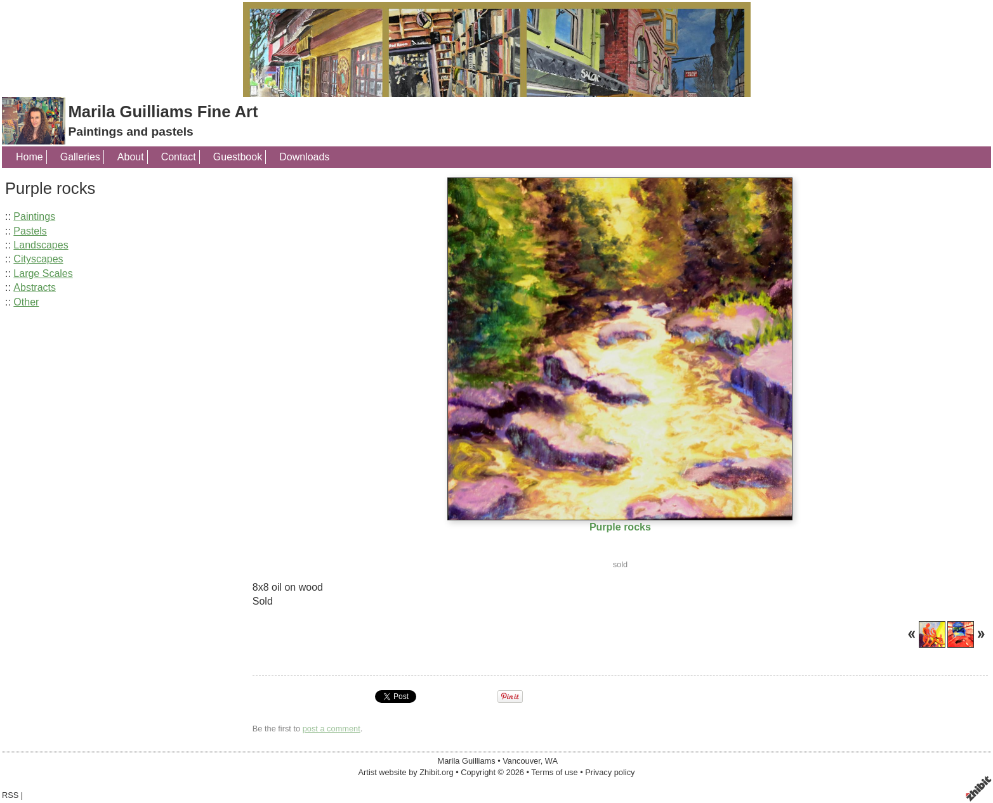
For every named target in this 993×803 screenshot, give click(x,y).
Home (29, 156)
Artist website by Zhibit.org (406, 772)
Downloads (304, 156)
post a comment (331, 728)
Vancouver (522, 761)
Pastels (29, 231)
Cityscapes (38, 259)
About (130, 156)
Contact (178, 156)
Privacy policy (610, 772)
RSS (10, 795)
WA (551, 761)
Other (26, 302)
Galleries (80, 156)
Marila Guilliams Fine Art (163, 111)
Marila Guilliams (467, 761)
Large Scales (42, 273)
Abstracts (34, 287)
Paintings (34, 216)
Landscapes (40, 245)
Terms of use (554, 772)
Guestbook (237, 156)
